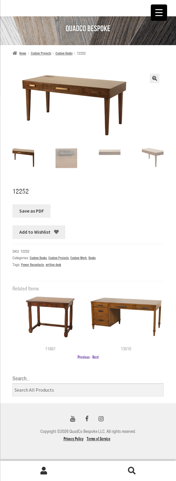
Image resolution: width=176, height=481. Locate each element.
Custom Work (78, 257)
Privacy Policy (73, 439)
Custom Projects (41, 53)
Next (95, 357)
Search (132, 471)
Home (22, 53)
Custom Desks (64, 53)
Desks (92, 257)
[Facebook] (87, 419)
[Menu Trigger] (159, 12)
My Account (44, 471)
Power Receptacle (32, 264)
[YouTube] (73, 419)
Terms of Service (98, 439)
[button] (154, 78)
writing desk (53, 264)
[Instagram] (101, 419)
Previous (83, 357)
